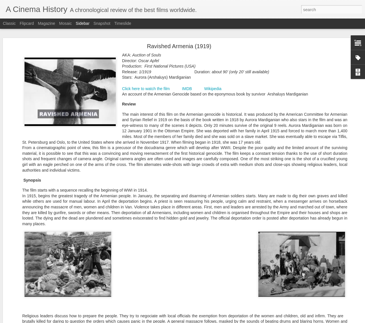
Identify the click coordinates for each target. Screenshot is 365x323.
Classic (9, 23)
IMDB (187, 86)
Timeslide (122, 23)
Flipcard (27, 23)
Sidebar (83, 23)
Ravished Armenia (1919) (179, 44)
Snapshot (102, 23)
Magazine (46, 23)
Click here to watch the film (146, 86)
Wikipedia (213, 86)
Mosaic (65, 23)
